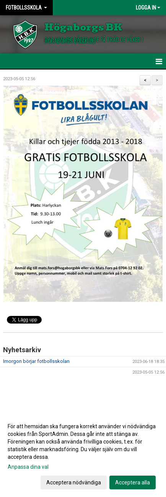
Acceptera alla (132, 482)
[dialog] (83, 454)
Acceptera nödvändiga (73, 482)
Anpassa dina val (28, 467)
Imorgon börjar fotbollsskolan (36, 361)
